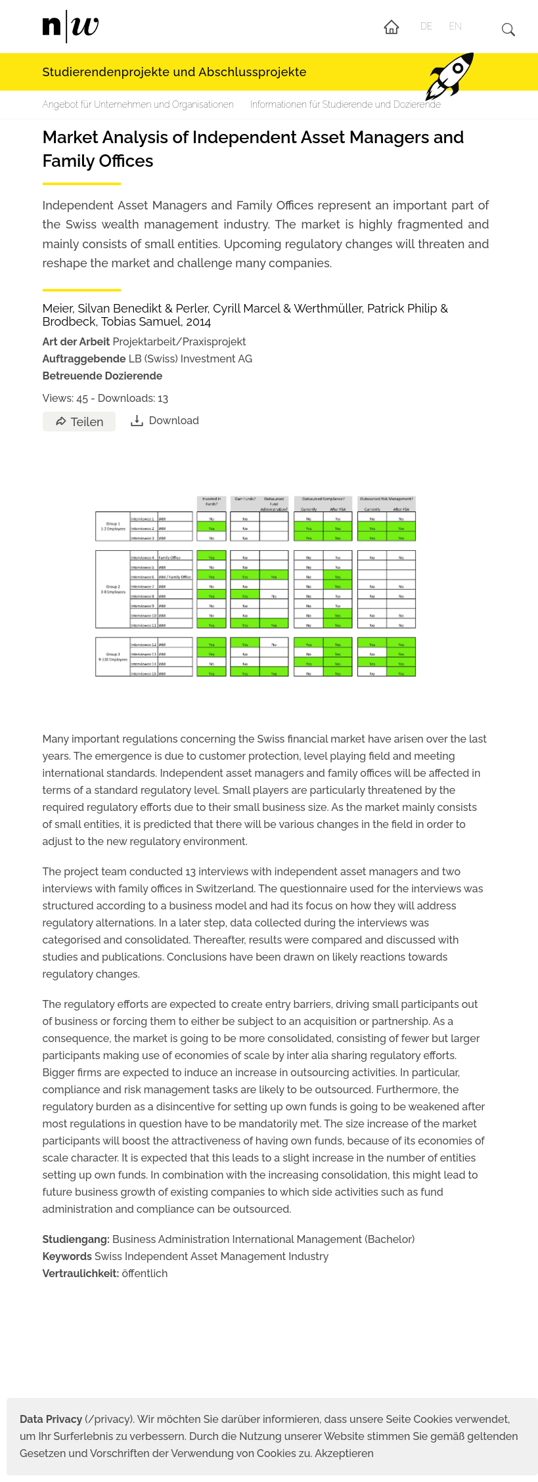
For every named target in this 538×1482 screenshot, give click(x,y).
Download (164, 420)
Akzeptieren (344, 1453)
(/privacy (74, 1419)
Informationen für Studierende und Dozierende (345, 104)
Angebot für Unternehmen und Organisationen (138, 104)
